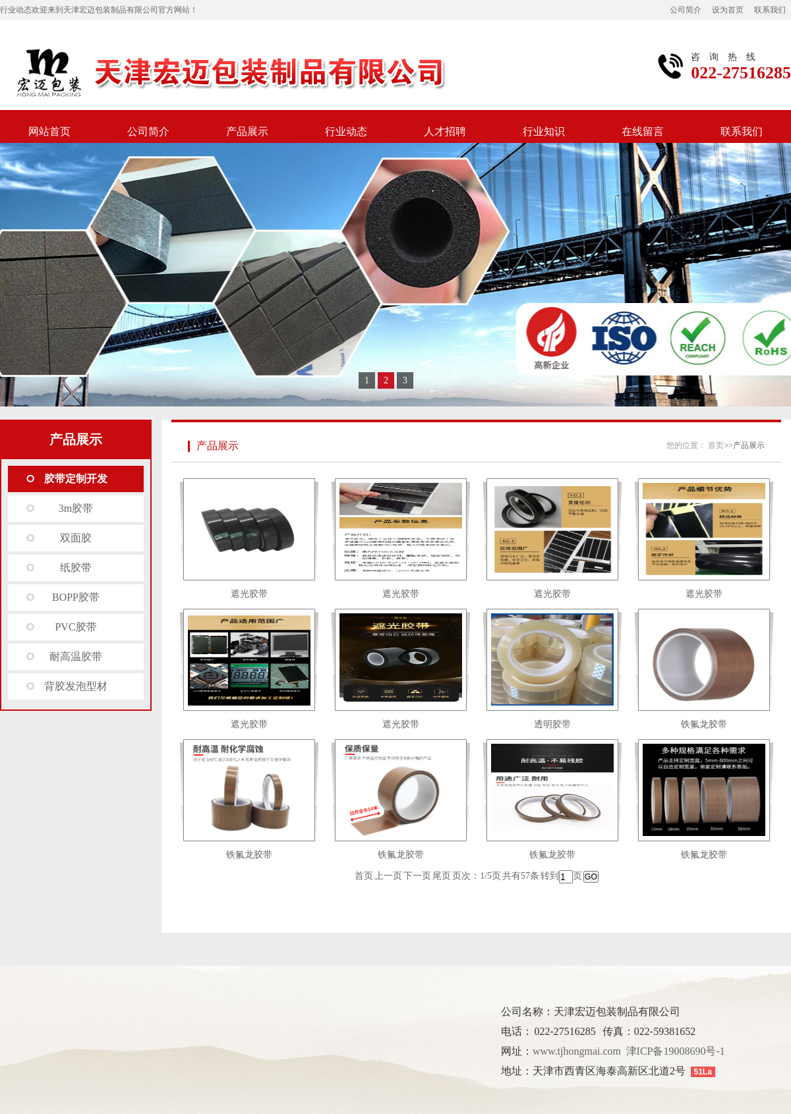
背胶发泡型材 (75, 686)
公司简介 (685, 9)
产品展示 (247, 131)
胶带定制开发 (75, 478)
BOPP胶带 (76, 597)
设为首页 (728, 9)
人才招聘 (445, 131)
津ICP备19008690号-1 (675, 1051)
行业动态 (346, 131)
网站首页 (49, 131)
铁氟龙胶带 (704, 724)
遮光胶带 (249, 594)
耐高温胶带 (75, 656)
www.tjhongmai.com (577, 1051)
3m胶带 (76, 508)
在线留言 (643, 131)
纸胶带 (76, 567)
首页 (716, 445)
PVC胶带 (75, 626)
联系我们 (770, 9)
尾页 (441, 876)
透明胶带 (552, 724)
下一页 (417, 876)
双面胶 (76, 537)
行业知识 (544, 131)
